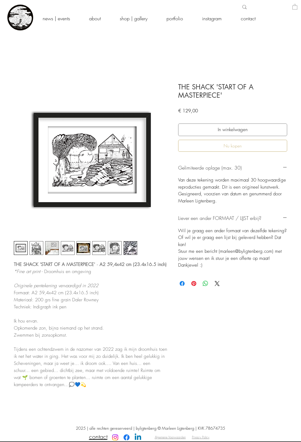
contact (98, 436)
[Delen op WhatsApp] (205, 283)
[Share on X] (217, 283)
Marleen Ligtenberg (178, 428)
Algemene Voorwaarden (170, 437)
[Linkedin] (138, 437)
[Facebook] (127, 437)
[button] (294, 7)
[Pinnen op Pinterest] (193, 283)
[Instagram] (115, 437)
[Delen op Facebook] (182, 283)
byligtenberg (146, 428)
